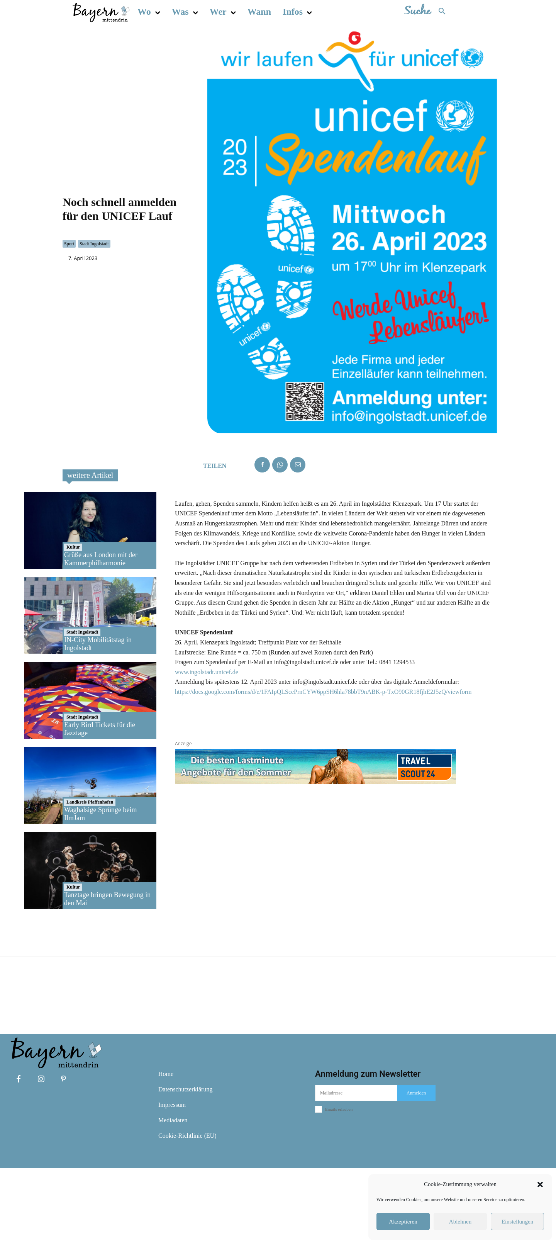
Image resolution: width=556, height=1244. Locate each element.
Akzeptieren (403, 1222)
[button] (540, 1184)
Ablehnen (460, 1222)
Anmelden (416, 1169)
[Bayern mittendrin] (101, 11)
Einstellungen (518, 1222)
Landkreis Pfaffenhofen (89, 877)
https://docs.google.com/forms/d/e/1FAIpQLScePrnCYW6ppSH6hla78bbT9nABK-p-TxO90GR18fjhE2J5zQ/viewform (323, 768)
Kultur (73, 622)
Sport (69, 282)
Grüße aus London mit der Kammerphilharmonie (100, 635)
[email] (356, 1169)
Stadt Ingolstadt (94, 282)
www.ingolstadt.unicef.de (206, 747)
